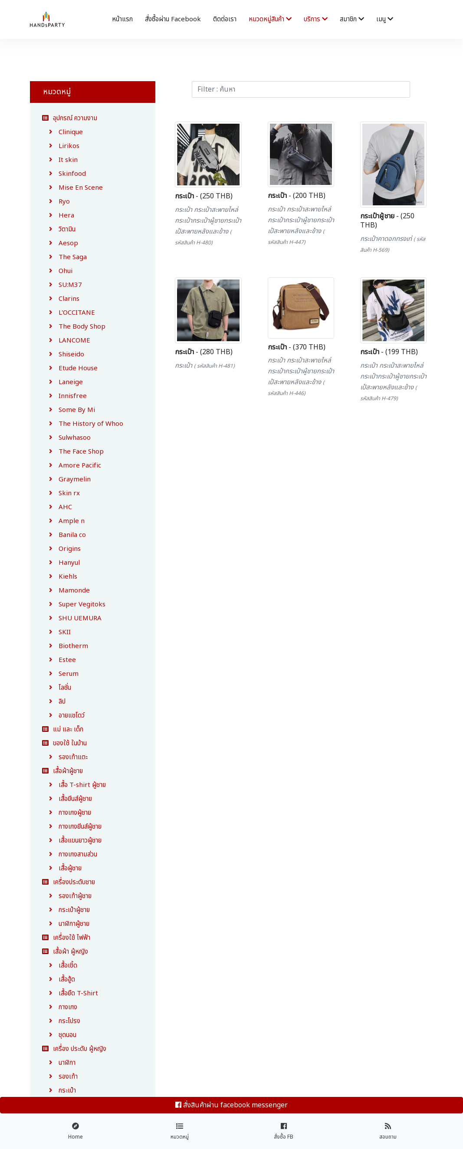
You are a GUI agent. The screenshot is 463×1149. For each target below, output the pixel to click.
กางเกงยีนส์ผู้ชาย (72, 827)
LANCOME (66, 341)
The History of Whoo (82, 424)
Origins (61, 549)
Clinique (62, 132)
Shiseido (63, 354)
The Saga (64, 257)
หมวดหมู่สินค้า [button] (270, 19)
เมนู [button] (384, 19)
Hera (58, 216)
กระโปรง (61, 1021)
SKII (56, 632)
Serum (60, 674)
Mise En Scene (72, 188)
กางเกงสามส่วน (69, 854)
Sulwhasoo (66, 438)
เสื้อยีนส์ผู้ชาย (67, 799)
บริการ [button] (316, 19)
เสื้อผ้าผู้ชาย (62, 771)
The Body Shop (73, 327)
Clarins (60, 299)
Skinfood (64, 174)
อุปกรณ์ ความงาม (69, 118)
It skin (60, 160)
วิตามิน (59, 229)
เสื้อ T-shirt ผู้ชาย (74, 785)
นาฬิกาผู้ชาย (65, 924)
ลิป (54, 702)
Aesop (60, 243)
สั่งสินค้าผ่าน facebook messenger (231, 1105)
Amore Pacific (71, 466)
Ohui (57, 271)
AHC (57, 507)
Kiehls (59, 577)
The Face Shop (73, 452)
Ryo (56, 202)
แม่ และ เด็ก (62, 729)
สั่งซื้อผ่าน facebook (173, 19)
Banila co (64, 535)
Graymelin (66, 479)
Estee (59, 660)
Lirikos (60, 146)
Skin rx (61, 493)
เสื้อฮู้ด (58, 979)
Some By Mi (68, 410)
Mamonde (66, 591)
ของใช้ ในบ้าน (64, 743)
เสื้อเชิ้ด (59, 966)
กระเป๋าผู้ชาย (66, 910)
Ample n (63, 521)
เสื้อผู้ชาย (62, 868)
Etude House (70, 368)
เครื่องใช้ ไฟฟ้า (66, 938)
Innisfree (64, 396)
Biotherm (65, 646)
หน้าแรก (122, 19)
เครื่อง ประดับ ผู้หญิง (74, 1049)
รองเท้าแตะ (65, 757)
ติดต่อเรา (224, 19)
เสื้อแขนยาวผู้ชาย (72, 841)
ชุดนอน (59, 1035)
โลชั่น (56, 688)
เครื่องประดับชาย (68, 882)
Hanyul (61, 563)
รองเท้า (60, 1077)
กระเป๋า (59, 1091)
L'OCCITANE (68, 313)
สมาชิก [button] (352, 19)
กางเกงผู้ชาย (66, 813)
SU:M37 (62, 285)
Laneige (62, 382)
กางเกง (59, 1007)
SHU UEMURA (72, 618)
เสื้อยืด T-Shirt (70, 993)
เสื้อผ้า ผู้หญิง (65, 952)
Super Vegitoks (73, 604)
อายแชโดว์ (63, 716)
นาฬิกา (59, 1063)
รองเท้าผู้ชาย (67, 896)
